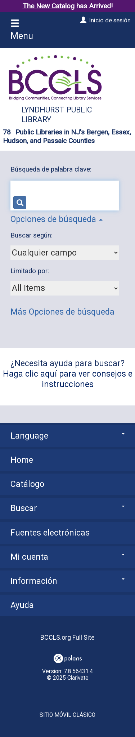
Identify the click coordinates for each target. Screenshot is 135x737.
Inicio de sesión (110, 20)
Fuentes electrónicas (50, 533)
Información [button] (67, 581)
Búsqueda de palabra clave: (51, 169)
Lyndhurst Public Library (56, 114)
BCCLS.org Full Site (67, 637)
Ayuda (22, 605)
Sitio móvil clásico (67, 715)
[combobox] (64, 252)
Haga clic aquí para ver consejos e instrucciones (67, 379)
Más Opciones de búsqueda (62, 312)
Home (21, 460)
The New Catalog (49, 6)
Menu (21, 30)
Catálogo (27, 484)
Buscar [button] (67, 508)
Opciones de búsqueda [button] (56, 219)
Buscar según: (32, 235)
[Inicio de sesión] (82, 20)
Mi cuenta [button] (67, 557)
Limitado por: (30, 271)
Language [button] (67, 436)
